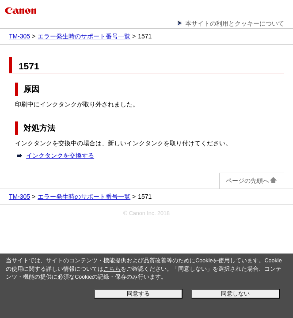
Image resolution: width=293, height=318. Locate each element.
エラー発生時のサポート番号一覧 (84, 36)
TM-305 (19, 36)
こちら (112, 269)
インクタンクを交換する (60, 155)
